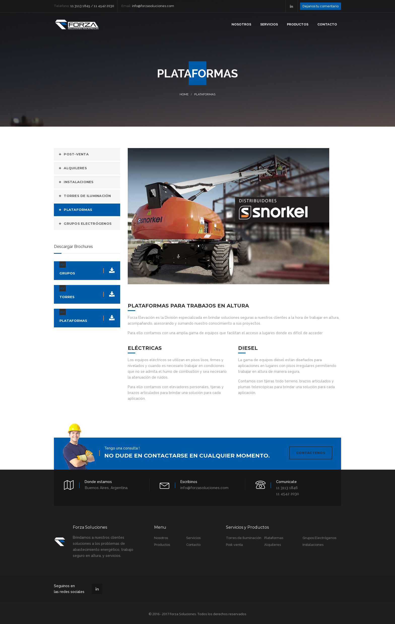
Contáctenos (310, 453)
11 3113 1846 (287, 486)
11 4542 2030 (287, 492)
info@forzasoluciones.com (204, 486)
